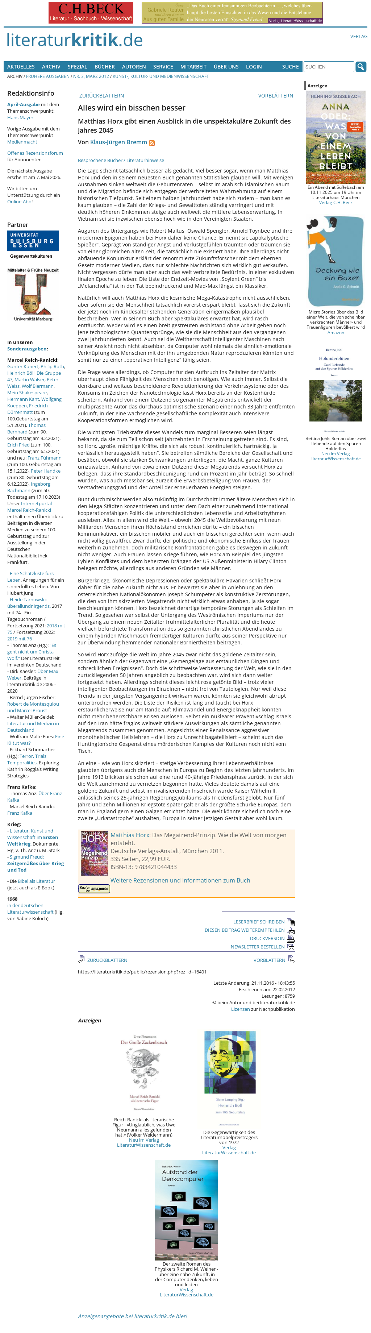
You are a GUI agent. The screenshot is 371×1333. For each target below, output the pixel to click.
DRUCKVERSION (272, 938)
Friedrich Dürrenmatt (27, 408)
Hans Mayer (20, 117)
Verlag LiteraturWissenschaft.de (229, 1150)
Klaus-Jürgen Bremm (118, 142)
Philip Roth (52, 366)
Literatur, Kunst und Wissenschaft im (32, 837)
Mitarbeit (193, 66)
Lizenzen (240, 1009)
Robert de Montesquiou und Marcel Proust (33, 707)
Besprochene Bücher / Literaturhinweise (121, 160)
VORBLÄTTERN (276, 95)
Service (163, 66)
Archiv (51, 66)
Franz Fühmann (45, 457)
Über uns (226, 66)
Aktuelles (21, 66)
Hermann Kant (23, 399)
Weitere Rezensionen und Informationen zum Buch (180, 880)
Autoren (134, 66)
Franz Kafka (19, 813)
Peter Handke (46, 471)
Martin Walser (29, 379)
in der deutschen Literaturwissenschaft (30, 908)
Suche (290, 66)
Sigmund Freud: (35, 863)
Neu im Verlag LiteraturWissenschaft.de (144, 1142)
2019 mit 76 (19, 638)
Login (254, 66)
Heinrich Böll (20, 373)
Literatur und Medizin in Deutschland (33, 726)
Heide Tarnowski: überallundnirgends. (29, 602)
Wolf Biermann (38, 386)
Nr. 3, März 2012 (91, 76)
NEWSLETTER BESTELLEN (263, 946)
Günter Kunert (22, 366)
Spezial (77, 66)
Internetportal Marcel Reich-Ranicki (29, 506)
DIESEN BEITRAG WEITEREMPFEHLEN (250, 930)
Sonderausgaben (27, 348)
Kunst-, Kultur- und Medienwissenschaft (161, 76)
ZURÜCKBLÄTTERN (101, 95)
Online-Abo (19, 201)
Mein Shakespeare (27, 392)
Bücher (105, 66)
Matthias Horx (130, 835)
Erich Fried (18, 444)
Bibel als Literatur (36, 881)
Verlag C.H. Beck (336, 202)
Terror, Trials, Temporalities (27, 759)
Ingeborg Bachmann (28, 487)
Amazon (336, 332)
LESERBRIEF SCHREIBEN (264, 921)
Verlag (358, 36)
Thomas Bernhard (26, 428)
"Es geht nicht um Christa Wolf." (31, 651)
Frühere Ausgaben (48, 76)
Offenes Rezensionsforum (35, 153)
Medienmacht (22, 141)
